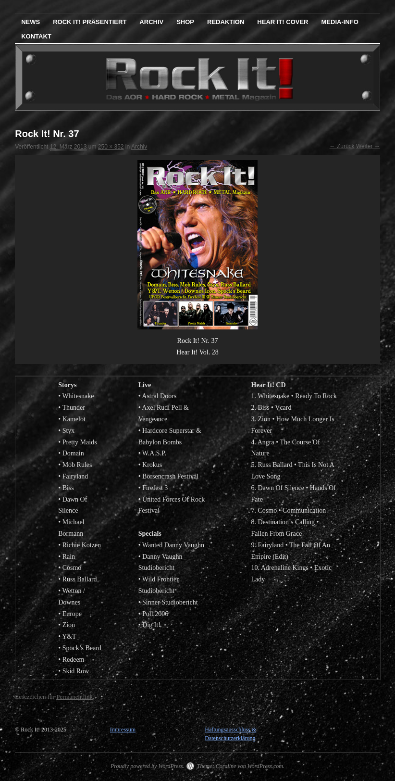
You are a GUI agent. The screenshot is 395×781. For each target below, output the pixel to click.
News (30, 21)
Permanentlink (74, 696)
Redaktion (225, 21)
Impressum (123, 729)
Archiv (151, 21)
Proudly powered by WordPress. (148, 766)
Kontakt (36, 36)
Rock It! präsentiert (89, 21)
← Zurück (342, 146)
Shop (185, 21)
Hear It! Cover (282, 21)
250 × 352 (111, 146)
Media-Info (339, 21)
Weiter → (368, 146)
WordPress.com (265, 766)
